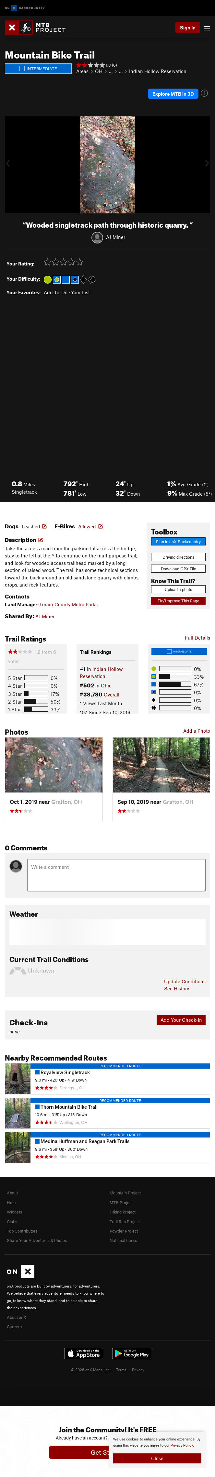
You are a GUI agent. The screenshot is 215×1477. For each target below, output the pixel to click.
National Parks (123, 1240)
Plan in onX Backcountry (178, 541)
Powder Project (124, 1231)
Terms (121, 1369)
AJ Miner (115, 237)
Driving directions (178, 557)
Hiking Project (123, 1211)
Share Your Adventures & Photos (37, 1240)
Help (11, 1202)
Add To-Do (55, 292)
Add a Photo (196, 731)
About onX (16, 1317)
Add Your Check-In (181, 1020)
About (12, 1192)
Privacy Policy (182, 1445)
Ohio (106, 685)
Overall (111, 694)
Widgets (14, 1211)
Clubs (12, 1221)
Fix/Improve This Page (178, 600)
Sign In (188, 27)
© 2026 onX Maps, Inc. (91, 1369)
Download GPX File (178, 568)
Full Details (197, 638)
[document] (157, 1449)
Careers (14, 1326)
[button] (11, 164)
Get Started (107, 1452)
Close (157, 1458)
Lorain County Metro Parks (69, 604)
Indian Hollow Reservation (157, 71)
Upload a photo (178, 589)
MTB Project (121, 1202)
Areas (82, 71)
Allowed (87, 526)
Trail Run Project (125, 1221)
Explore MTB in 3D (173, 94)
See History (176, 988)
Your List (80, 292)
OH (98, 71)
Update (185, 981)
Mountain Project (125, 1192)
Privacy (138, 1369)
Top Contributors (22, 1231)
